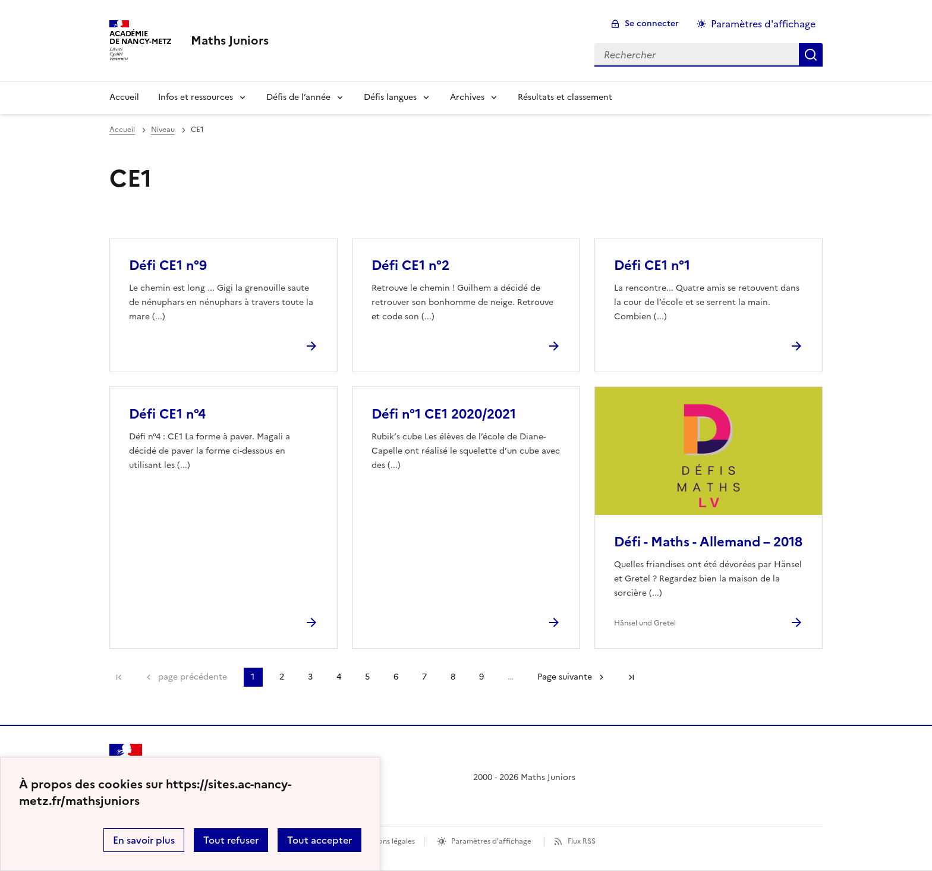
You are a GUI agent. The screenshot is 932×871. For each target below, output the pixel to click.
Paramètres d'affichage (491, 841)
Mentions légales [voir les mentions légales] (386, 841)
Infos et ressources (195, 97)
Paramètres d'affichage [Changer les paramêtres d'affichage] (763, 24)
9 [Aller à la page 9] (481, 677)
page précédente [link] (192, 677)
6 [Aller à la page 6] (395, 677)
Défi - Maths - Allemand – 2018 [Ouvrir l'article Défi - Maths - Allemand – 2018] (708, 542)
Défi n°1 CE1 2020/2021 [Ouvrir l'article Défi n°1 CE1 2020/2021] (443, 414)
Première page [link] (118, 677)
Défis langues (390, 97)
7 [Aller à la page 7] (424, 677)
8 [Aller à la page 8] (453, 677)
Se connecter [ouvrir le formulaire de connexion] (652, 23)
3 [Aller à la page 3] (310, 677)
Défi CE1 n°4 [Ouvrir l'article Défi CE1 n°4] (167, 414)
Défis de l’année (298, 97)
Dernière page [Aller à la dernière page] (631, 677)
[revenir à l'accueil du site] (230, 40)
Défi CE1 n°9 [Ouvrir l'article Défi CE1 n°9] (168, 265)
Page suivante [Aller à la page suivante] (564, 677)
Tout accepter (319, 840)
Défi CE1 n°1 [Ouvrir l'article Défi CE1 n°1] (652, 265)
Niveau (163, 129)
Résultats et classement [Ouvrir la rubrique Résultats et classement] (565, 97)
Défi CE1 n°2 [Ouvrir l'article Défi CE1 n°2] (410, 265)
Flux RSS (582, 841)
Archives (467, 97)
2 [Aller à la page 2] (281, 677)
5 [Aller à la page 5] (367, 677)
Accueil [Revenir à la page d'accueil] (124, 97)
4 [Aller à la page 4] (338, 677)
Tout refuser (231, 840)
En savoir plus (144, 840)
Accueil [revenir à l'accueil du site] (122, 129)
